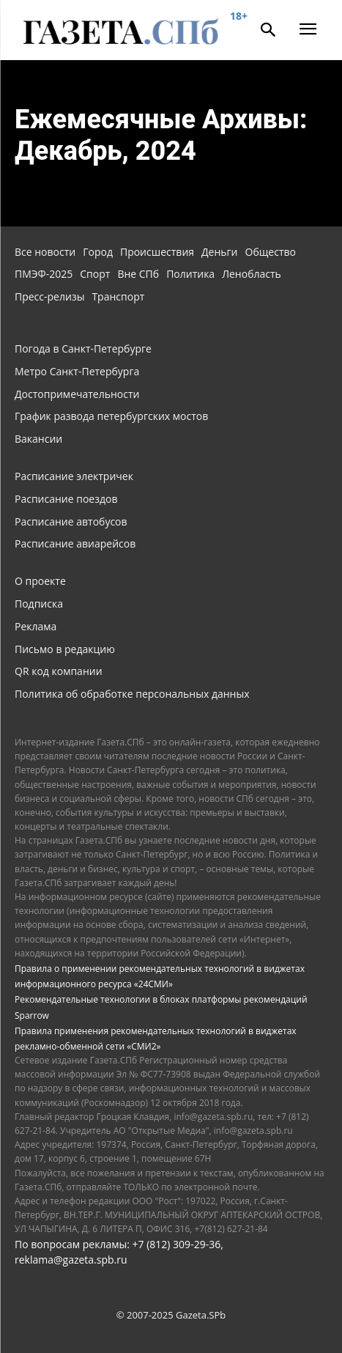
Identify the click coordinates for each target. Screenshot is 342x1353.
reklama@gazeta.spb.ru (71, 1260)
